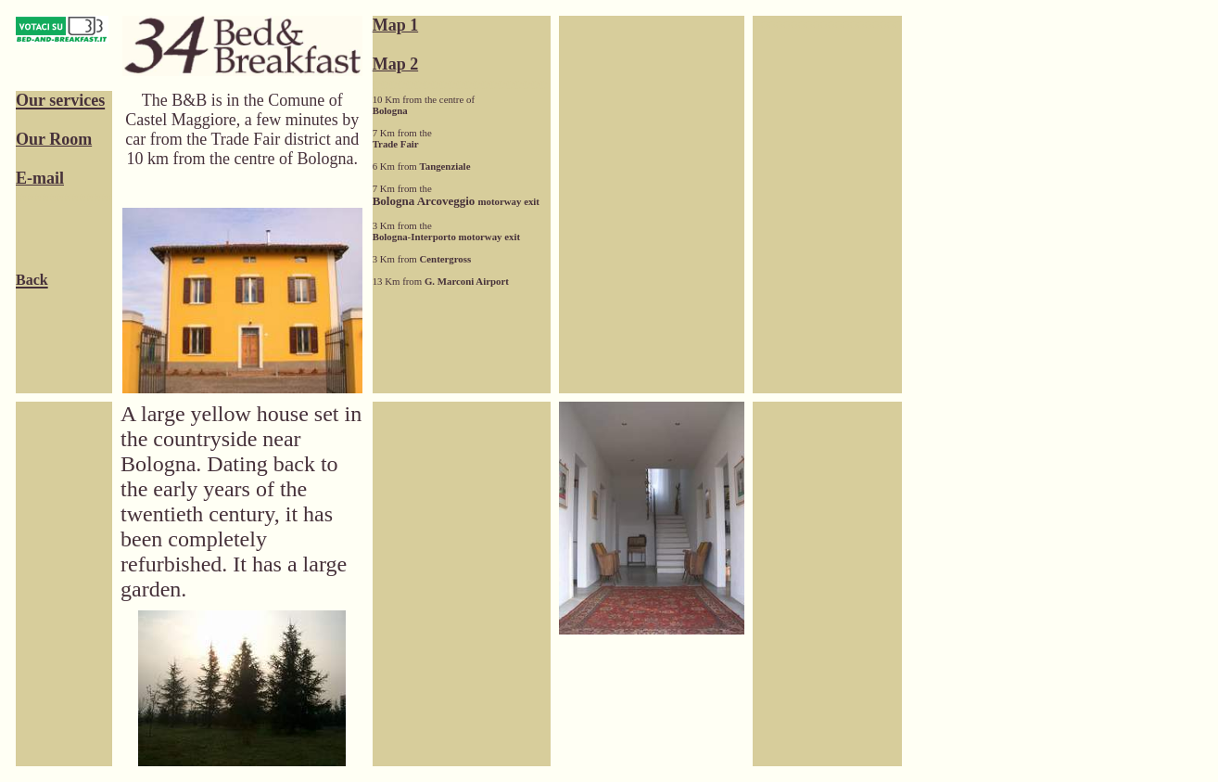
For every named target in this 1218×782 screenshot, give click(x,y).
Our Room (54, 139)
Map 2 (396, 64)
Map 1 (396, 25)
